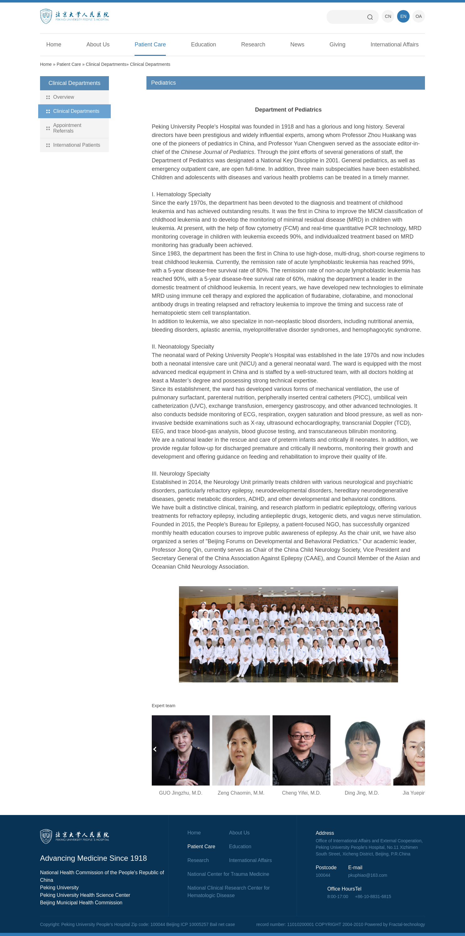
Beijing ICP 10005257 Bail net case (200, 924)
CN (388, 16)
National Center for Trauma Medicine (228, 874)
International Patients (76, 145)
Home (53, 44)
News (297, 44)
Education (203, 44)
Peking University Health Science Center (85, 895)
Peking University (59, 887)
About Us (98, 44)
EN (403, 16)
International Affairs (394, 44)
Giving (337, 44)
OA (419, 16)
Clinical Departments (106, 64)
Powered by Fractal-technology (395, 924)
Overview (63, 97)
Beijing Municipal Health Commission (81, 902)
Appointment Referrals (67, 128)
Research (253, 44)
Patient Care (150, 44)
